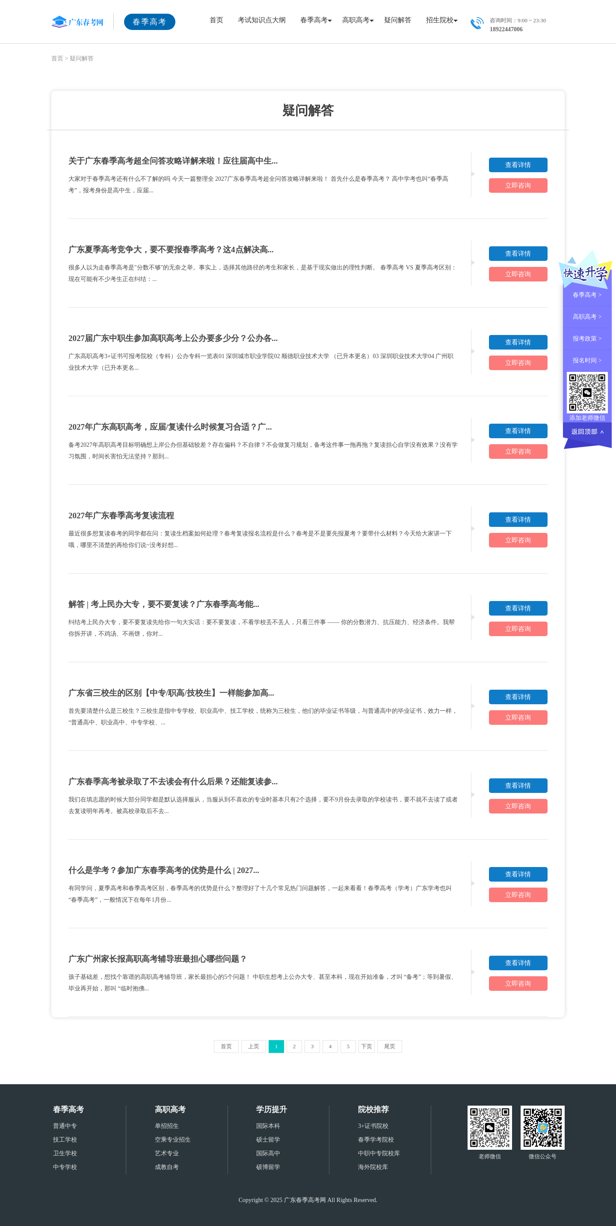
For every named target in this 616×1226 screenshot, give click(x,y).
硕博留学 (268, 1167)
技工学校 (65, 1139)
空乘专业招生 (173, 1139)
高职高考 (356, 20)
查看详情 (518, 164)
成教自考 (167, 1167)
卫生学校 (65, 1153)
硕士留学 (268, 1139)
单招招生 (167, 1126)
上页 (253, 1046)
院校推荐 (373, 1109)
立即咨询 (518, 185)
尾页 (389, 1046)
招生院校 (439, 20)
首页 (216, 20)
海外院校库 (373, 1167)
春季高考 (314, 20)
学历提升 (271, 1109)
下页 (366, 1046)
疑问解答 (398, 20)
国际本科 (268, 1126)
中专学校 (65, 1167)
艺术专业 (167, 1153)
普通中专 (65, 1126)
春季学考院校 (376, 1139)
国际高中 (268, 1153)
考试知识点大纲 (262, 20)
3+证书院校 (373, 1126)
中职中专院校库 (379, 1153)
